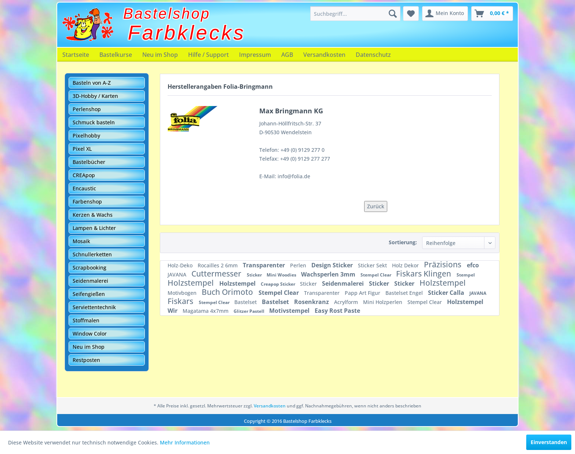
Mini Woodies (282, 275)
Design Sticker (332, 265)
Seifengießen (89, 293)
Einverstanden (549, 442)
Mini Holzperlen (383, 302)
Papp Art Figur (363, 292)
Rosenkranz (312, 302)
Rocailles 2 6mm (218, 265)
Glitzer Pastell (249, 311)
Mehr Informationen (185, 442)
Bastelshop (166, 14)
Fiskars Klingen (424, 273)
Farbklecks (187, 32)
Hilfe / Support (208, 55)
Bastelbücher (89, 161)
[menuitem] (355, 13)
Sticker (255, 275)
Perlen (299, 265)
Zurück (375, 206)
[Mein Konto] (445, 13)
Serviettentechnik (94, 307)
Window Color (90, 333)
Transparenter (264, 265)
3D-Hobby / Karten (95, 95)
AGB (287, 55)
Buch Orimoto (228, 292)
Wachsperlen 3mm (329, 274)
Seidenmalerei (90, 280)
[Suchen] (392, 13)
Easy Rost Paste (337, 311)
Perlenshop (87, 109)
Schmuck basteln (94, 122)
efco (473, 265)
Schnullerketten (92, 254)
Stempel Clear (376, 275)
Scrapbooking (89, 267)
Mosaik (81, 241)
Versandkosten (324, 55)
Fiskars (181, 301)
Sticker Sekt (373, 265)
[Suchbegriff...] (355, 13)
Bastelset (246, 302)
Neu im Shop (160, 55)
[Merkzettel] (411, 13)
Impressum (255, 55)
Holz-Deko (181, 265)
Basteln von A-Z (92, 82)
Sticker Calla (447, 293)
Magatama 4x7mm (206, 310)
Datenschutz (373, 55)
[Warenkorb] (492, 13)
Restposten (86, 359)
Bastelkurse (115, 55)
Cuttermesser (217, 273)
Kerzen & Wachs (93, 214)
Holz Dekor (406, 265)
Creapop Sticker (278, 284)
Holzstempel (192, 283)
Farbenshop (87, 201)
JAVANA (178, 274)
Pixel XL (82, 148)
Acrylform (346, 302)
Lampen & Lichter (94, 227)
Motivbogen (183, 292)
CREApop (84, 175)
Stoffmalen (86, 320)
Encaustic (84, 188)
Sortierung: (403, 242)
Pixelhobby (86, 135)
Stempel (466, 275)
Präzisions (443, 264)
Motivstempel (290, 311)
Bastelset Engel (404, 292)
